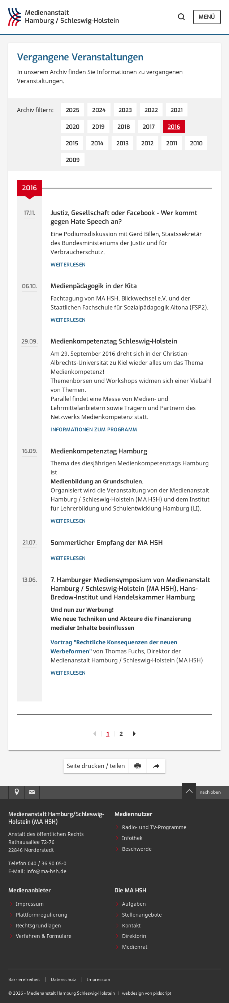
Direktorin (130, 935)
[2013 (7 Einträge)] (122, 143)
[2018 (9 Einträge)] (124, 126)
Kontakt (128, 925)
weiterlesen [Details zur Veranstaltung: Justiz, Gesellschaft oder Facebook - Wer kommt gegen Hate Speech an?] (68, 264)
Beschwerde (133, 848)
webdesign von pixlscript (146, 993)
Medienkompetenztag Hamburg (99, 451)
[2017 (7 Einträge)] (149, 126)
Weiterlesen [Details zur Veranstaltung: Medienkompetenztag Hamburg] (68, 521)
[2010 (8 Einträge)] (196, 143)
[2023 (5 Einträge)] (125, 109)
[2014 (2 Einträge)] (97, 143)
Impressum (26, 903)
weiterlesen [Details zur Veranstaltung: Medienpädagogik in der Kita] (68, 320)
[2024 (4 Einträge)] (99, 109)
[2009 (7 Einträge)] (73, 159)
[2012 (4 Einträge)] (147, 143)
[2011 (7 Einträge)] (171, 143)
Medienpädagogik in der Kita (94, 286)
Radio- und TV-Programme (150, 827)
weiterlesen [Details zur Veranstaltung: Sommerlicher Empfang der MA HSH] (68, 558)
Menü (207, 17)
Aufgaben (130, 903)
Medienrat (131, 946)
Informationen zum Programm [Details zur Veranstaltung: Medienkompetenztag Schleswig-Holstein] (94, 429)
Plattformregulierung (38, 914)
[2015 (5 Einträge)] (72, 143)
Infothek (128, 838)
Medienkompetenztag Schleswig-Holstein (114, 341)
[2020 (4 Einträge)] (72, 126)
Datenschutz (63, 979)
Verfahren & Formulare (40, 935)
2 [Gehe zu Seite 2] (121, 734)
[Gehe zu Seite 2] (134, 733)
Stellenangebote (138, 914)
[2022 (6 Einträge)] (151, 109)
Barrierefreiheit (24, 979)
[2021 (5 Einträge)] (176, 109)
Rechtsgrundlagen (35, 925)
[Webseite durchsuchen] (181, 17)
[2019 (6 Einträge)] (98, 126)
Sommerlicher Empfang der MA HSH (107, 542)
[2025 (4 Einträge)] (72, 109)
